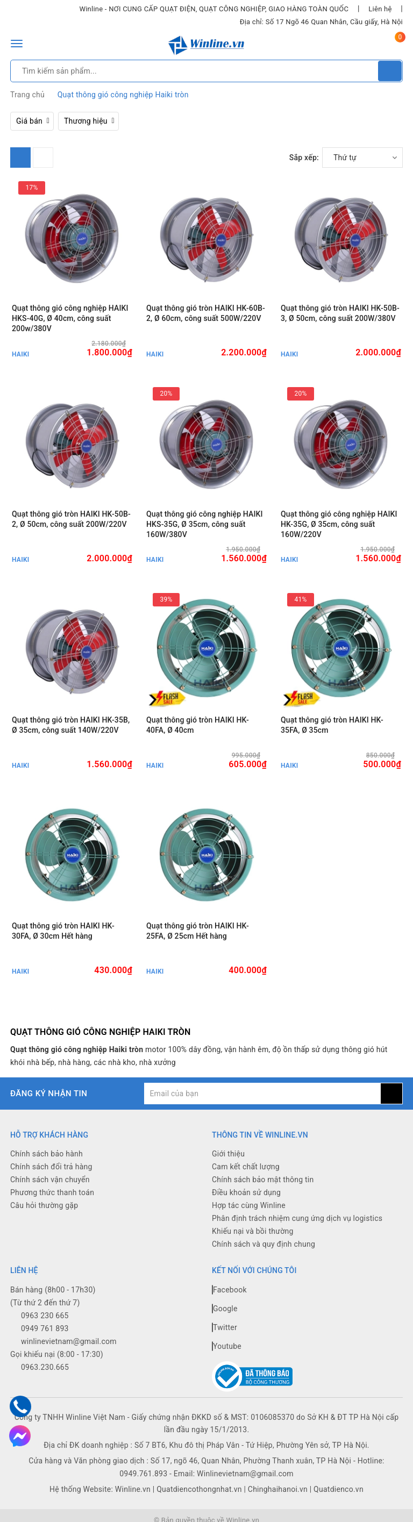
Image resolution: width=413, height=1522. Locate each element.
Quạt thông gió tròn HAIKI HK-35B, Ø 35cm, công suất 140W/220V (71, 725)
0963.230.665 (45, 1367)
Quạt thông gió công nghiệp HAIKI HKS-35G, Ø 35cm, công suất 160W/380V (204, 524)
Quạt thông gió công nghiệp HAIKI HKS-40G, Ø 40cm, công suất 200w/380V (70, 318)
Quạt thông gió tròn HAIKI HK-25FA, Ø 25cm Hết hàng (197, 930)
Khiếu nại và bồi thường (253, 1231)
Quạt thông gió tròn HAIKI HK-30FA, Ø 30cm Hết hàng (63, 930)
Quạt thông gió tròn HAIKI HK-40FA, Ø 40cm (197, 725)
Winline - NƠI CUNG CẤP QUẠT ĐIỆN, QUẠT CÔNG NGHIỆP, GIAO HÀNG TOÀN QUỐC (213, 9)
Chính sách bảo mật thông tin (263, 1179)
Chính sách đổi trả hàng (51, 1166)
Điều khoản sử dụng (246, 1192)
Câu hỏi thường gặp (44, 1205)
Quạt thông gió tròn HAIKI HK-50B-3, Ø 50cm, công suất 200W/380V (340, 313)
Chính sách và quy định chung (263, 1244)
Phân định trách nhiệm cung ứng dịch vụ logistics (297, 1218)
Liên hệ (379, 9)
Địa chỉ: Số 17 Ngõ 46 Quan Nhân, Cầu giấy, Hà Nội (321, 22)
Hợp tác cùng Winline (249, 1205)
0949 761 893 (45, 1328)
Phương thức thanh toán (52, 1192)
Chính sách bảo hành (46, 1153)
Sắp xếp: (304, 157)
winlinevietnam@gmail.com (69, 1341)
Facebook (229, 1290)
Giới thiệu (228, 1153)
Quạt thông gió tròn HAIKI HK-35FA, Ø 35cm (332, 725)
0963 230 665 (45, 1315)
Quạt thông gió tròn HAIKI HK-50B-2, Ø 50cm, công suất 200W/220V (71, 519)
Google (225, 1308)
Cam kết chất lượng (246, 1166)
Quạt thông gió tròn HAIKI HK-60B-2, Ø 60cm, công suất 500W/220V (205, 313)
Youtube (226, 1346)
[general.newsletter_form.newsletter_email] (262, 1093)
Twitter (224, 1327)
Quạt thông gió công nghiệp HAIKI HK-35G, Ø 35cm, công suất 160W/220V (339, 524)
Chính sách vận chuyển (50, 1179)
